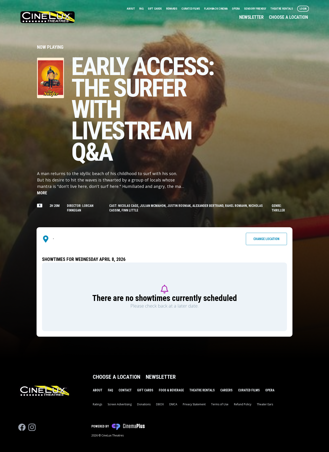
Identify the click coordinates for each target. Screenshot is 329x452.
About (131, 8)
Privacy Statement (194, 404)
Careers (226, 390)
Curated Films (190, 8)
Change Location (266, 239)
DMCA (173, 404)
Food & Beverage (171, 390)
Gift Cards (155, 8)
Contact (125, 390)
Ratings (97, 404)
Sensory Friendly (255, 8)
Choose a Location (288, 17)
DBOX (160, 404)
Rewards (172, 8)
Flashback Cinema (216, 8)
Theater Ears (265, 404)
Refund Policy (242, 404)
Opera (236, 8)
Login (303, 8)
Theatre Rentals (281, 8)
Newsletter (251, 17)
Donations (144, 404)
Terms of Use (219, 404)
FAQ (141, 8)
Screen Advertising (120, 404)
